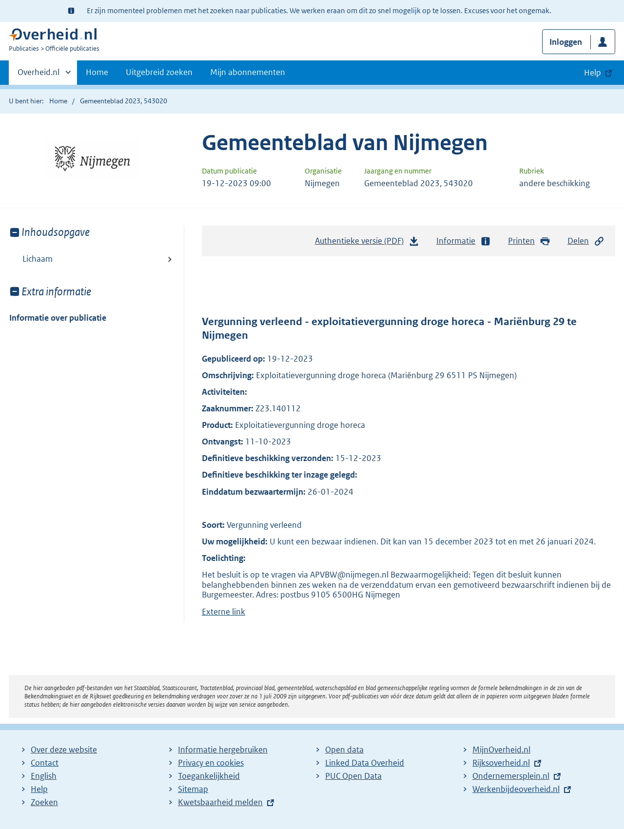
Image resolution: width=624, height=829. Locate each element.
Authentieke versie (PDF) (367, 243)
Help (39, 789)
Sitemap (193, 789)
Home (97, 72)
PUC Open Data (353, 776)
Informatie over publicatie (57, 317)
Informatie (463, 241)
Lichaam (37, 258)
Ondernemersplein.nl (510, 776)
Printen (529, 241)
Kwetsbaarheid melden (220, 802)
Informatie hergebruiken (223, 749)
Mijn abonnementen (247, 72)
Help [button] (592, 72)
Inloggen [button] (565, 42)
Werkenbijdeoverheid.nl (516, 789)
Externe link (223, 611)
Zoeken (44, 802)
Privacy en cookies (211, 762)
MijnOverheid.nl (501, 749)
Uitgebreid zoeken (159, 72)
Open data (344, 749)
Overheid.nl (38, 75)
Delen (585, 241)
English (44, 776)
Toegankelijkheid (209, 776)
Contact (44, 762)
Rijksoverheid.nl (501, 762)
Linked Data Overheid (364, 762)
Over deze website (64, 749)
